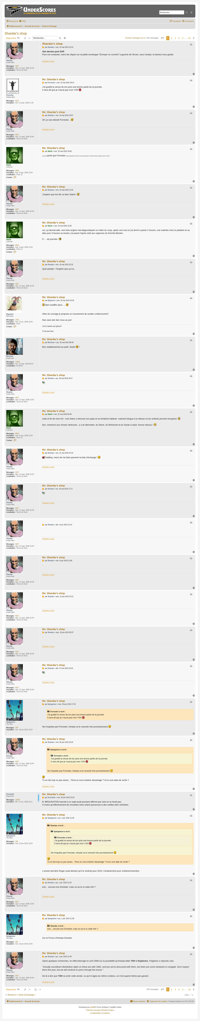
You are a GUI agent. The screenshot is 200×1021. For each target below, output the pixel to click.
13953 (17, 800)
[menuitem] (22, 21)
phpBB (92, 1007)
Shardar (9, 60)
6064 (17, 171)
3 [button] (175, 38)
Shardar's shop (16, 33)
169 (16, 728)
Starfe (8, 165)
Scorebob (10, 794)
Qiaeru (111, 1010)
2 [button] (171, 38)
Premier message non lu (135, 38)
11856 (17, 362)
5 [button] (182, 38)
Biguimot (9, 314)
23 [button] (189, 38)
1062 (17, 320)
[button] (162, 38)
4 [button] (178, 38)
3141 (17, 101)
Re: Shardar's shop (53, 79)
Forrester (10, 95)
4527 (17, 66)
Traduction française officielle (96, 1010)
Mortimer (9, 356)
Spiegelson (10, 722)
